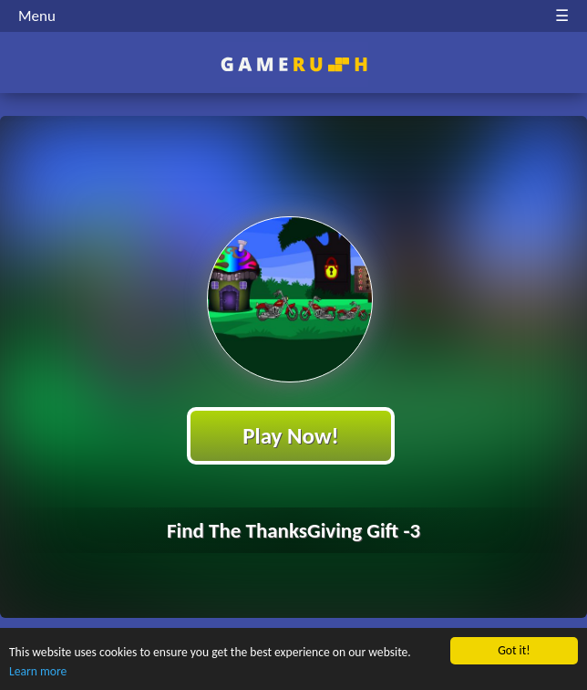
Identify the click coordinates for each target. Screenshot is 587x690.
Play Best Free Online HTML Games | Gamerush (294, 64)
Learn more (38, 671)
